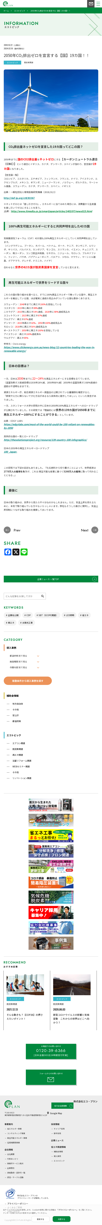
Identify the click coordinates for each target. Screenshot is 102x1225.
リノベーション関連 (21, 778)
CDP (28, 615)
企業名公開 (13, 615)
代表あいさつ (12, 1158)
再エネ (11, 622)
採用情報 (55, 1124)
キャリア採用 (59, 1128)
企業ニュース (57, 1140)
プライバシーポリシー (17, 1203)
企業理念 (10, 1168)
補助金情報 (13, 695)
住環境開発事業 (13, 1142)
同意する (61, 1219)
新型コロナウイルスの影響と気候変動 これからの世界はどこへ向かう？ (71, 1018)
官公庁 (15, 715)
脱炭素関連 (17, 749)
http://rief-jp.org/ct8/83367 (19, 198)
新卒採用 (57, 1133)
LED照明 (70, 615)
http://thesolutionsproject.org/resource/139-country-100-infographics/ (45, 440)
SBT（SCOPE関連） (48, 615)
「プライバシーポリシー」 (67, 1209)
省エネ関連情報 (58, 1146)
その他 (15, 709)
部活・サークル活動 (15, 1177)
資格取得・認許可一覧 (16, 1172)
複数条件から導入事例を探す (27, 681)
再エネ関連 (17, 754)
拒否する (40, 1219)
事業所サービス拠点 (15, 1163)
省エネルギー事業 (14, 1128)
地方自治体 (17, 703)
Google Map (56, 1113)
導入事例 (11, 647)
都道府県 (16, 721)
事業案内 (9, 1124)
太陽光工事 (27, 622)
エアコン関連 (18, 743)
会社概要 (10, 1154)
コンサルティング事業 (16, 1133)
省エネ (85, 615)
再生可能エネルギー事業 (17, 1138)
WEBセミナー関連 (21, 766)
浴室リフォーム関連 (21, 760)
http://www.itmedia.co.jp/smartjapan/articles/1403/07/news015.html (51, 211)
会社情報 (9, 1149)
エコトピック (14, 735)
